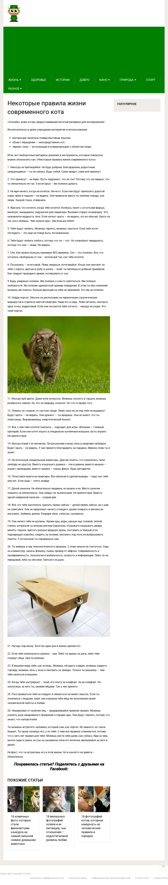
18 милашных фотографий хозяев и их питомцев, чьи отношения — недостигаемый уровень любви (57, 828)
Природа (127, 80)
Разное (13, 88)
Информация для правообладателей (111, 878)
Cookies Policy (161, 878)
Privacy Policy (142, 878)
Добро (84, 80)
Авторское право (78, 878)
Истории (63, 80)
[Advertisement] (84, 51)
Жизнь (13, 80)
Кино (103, 80)
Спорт (151, 80)
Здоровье (38, 80)
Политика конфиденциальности (47, 878)
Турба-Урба (6, 873)
